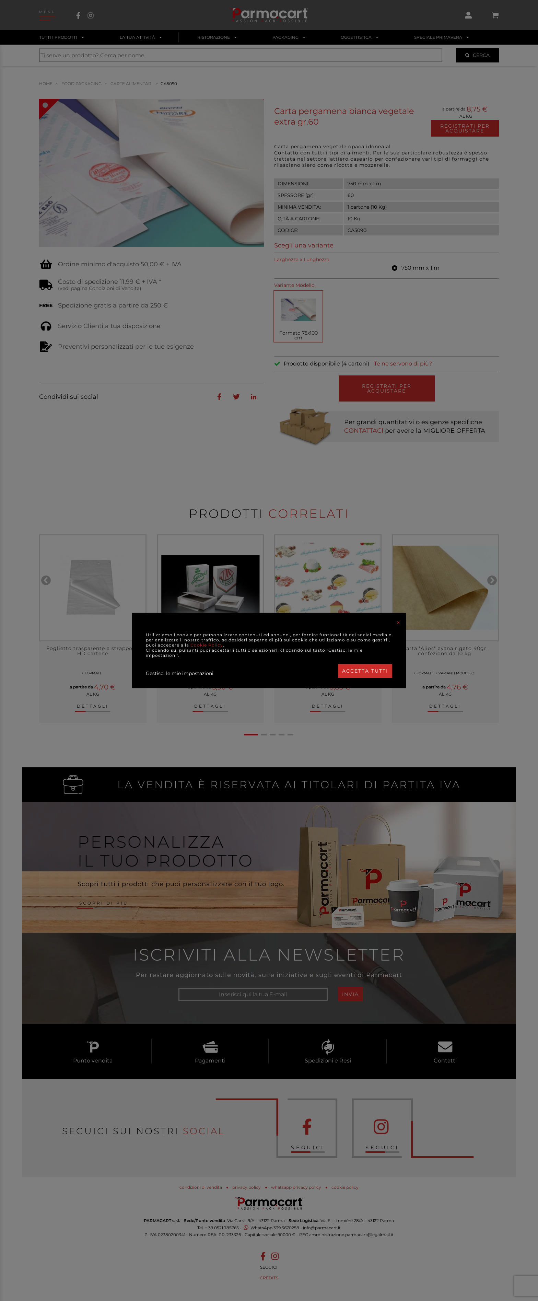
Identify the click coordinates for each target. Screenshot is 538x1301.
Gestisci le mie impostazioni (179, 673)
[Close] (398, 622)
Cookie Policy (206, 645)
